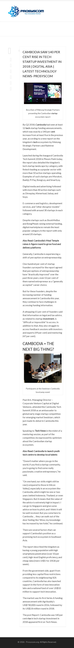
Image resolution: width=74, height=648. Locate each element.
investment (48, 318)
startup (54, 113)
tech (28, 128)
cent (53, 131)
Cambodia (41, 124)
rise (29, 618)
